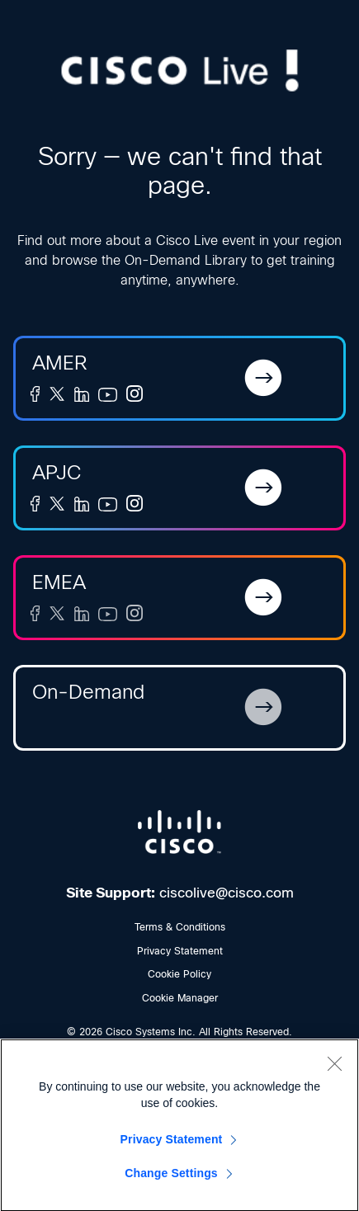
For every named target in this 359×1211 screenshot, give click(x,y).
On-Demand (88, 692)
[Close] (334, 1068)
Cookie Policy (179, 974)
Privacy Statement (180, 951)
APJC (56, 472)
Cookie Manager (180, 998)
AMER (59, 362)
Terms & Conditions (180, 927)
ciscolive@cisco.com (226, 893)
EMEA (59, 582)
